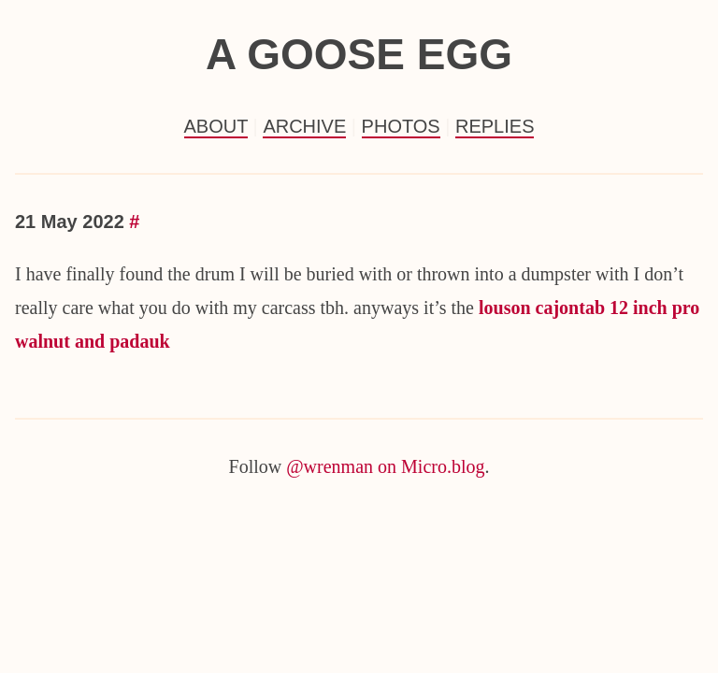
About (216, 126)
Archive (304, 126)
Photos (401, 126)
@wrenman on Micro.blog (385, 466)
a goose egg (359, 54)
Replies (494, 126)
